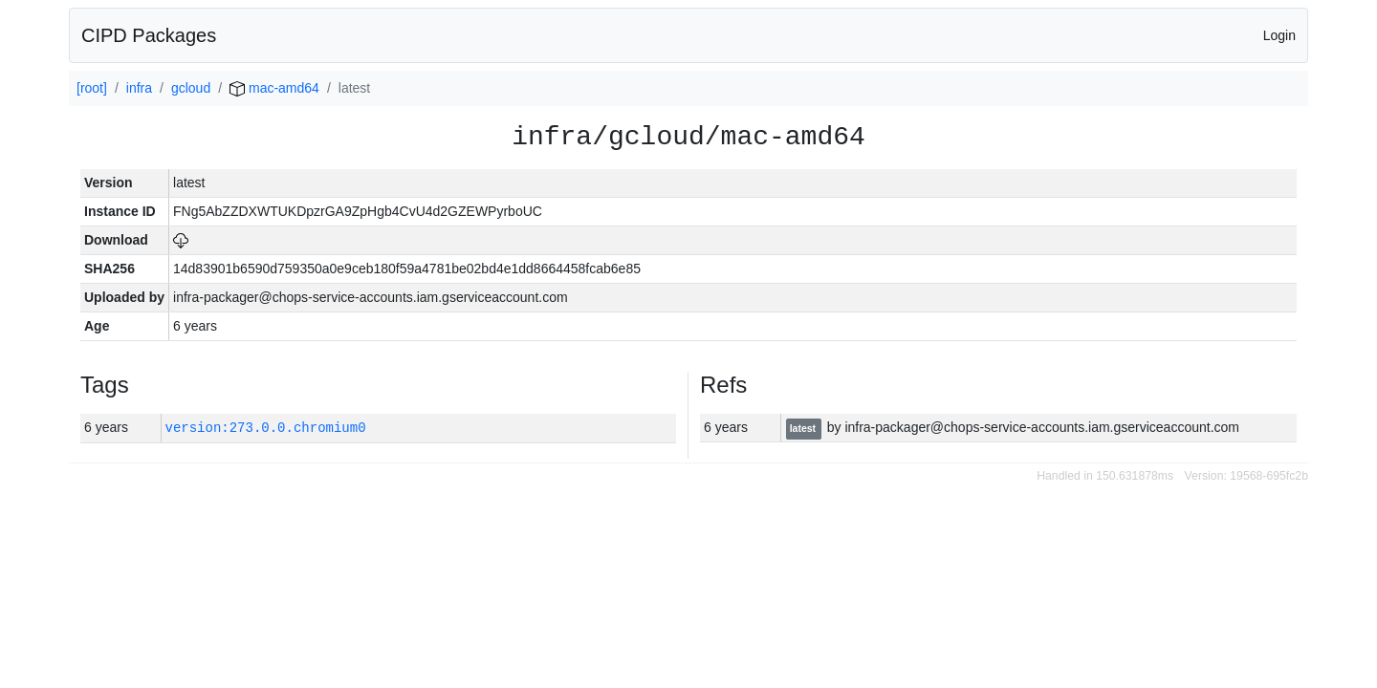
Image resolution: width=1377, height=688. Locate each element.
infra (139, 88)
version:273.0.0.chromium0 (265, 428)
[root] (91, 88)
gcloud (190, 88)
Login (1279, 35)
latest (804, 428)
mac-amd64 (274, 88)
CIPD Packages (148, 35)
